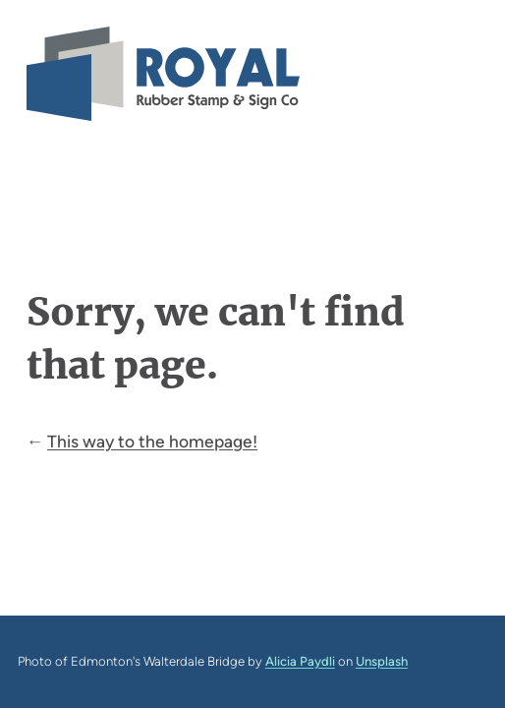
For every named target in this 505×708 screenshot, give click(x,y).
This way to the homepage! (152, 441)
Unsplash (382, 661)
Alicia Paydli (300, 661)
